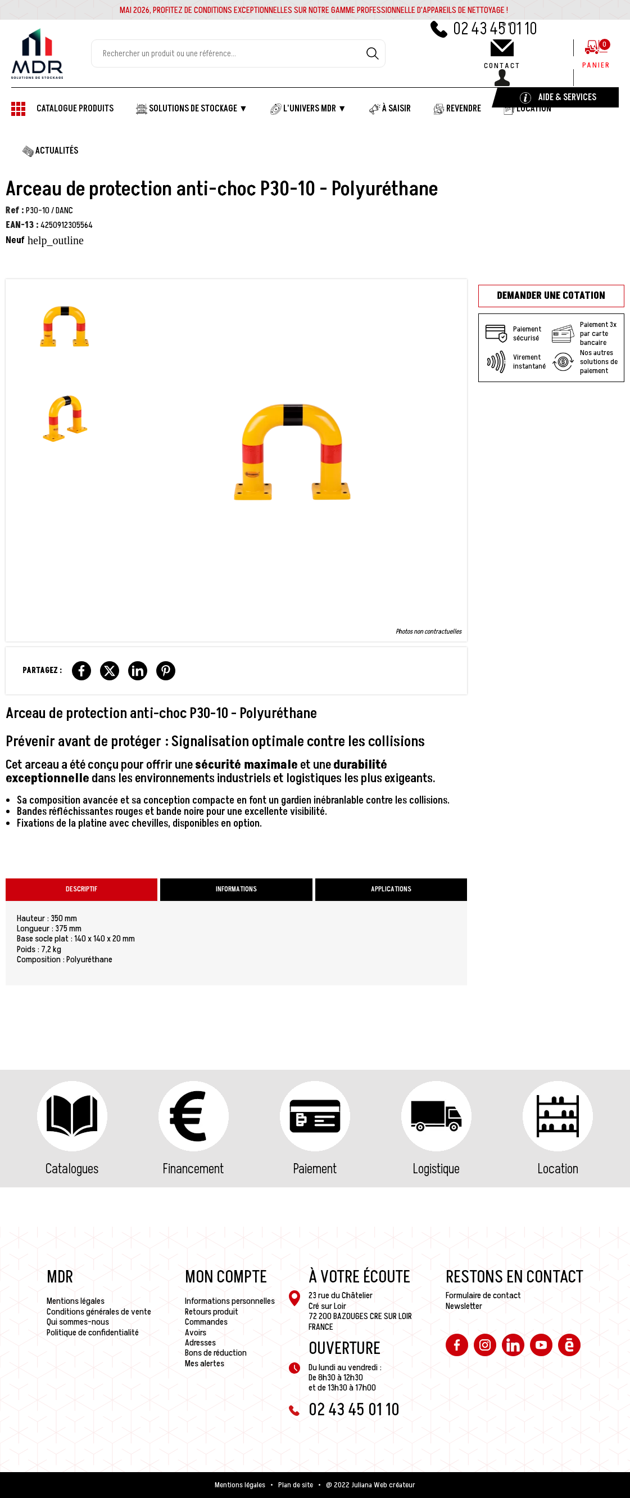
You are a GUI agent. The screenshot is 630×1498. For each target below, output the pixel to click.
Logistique (436, 1169)
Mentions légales (76, 1301)
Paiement (315, 1169)
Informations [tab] (236, 889)
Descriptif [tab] (81, 889)
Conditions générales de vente (99, 1312)
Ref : (15, 210)
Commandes (206, 1322)
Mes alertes (204, 1363)
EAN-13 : (22, 225)
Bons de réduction (216, 1353)
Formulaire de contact (483, 1295)
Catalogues (72, 1169)
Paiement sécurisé (513, 333)
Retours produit (211, 1312)
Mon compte (226, 1277)
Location (558, 1169)
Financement (193, 1169)
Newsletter (464, 1306)
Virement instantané (515, 362)
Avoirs (195, 1332)
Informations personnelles (230, 1301)
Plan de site (295, 1485)
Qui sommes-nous (78, 1322)
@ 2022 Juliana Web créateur (370, 1485)
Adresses (200, 1342)
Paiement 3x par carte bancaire (584, 333)
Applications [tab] (391, 889)
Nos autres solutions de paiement (585, 361)
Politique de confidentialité (93, 1332)
